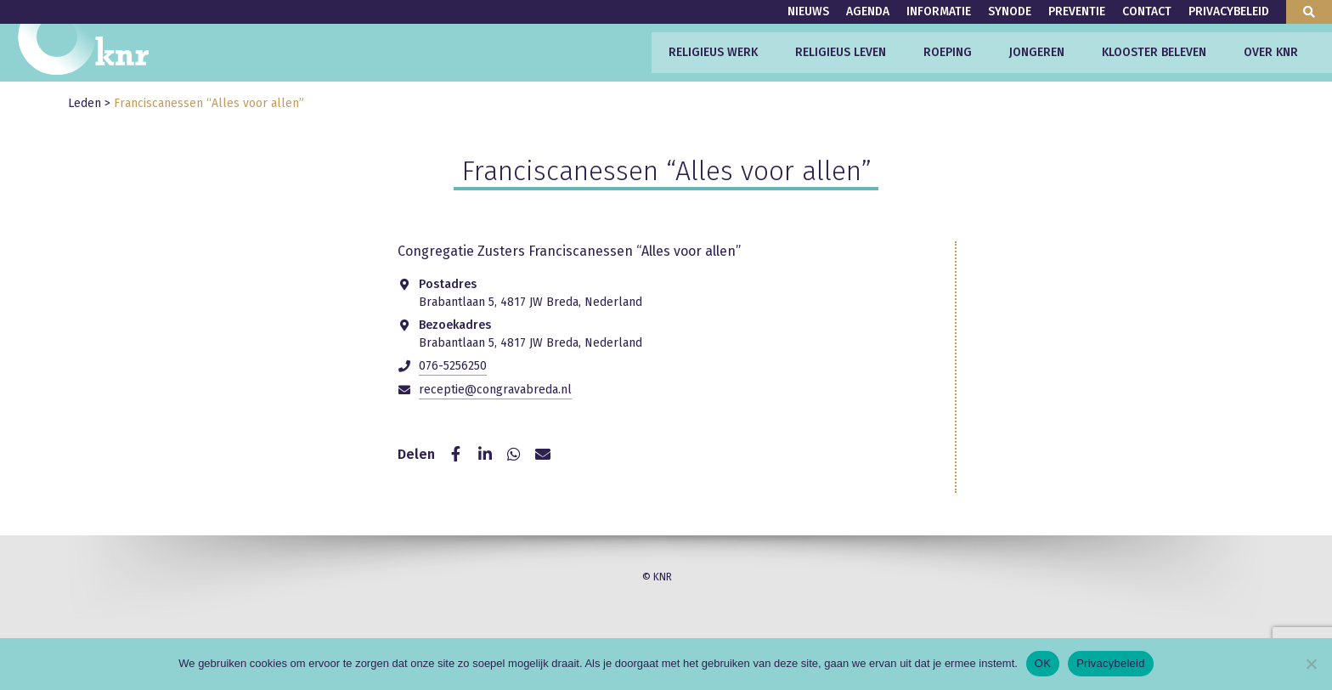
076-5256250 (453, 366)
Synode (1009, 11)
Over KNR (1271, 52)
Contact (1146, 11)
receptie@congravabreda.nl (495, 389)
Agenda (867, 11)
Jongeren (1036, 52)
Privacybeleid (1228, 11)
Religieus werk (713, 52)
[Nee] (1310, 663)
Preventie (1076, 11)
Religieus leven (840, 52)
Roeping (947, 52)
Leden (84, 103)
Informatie (938, 11)
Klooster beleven (1154, 52)
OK (1043, 663)
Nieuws (808, 11)
